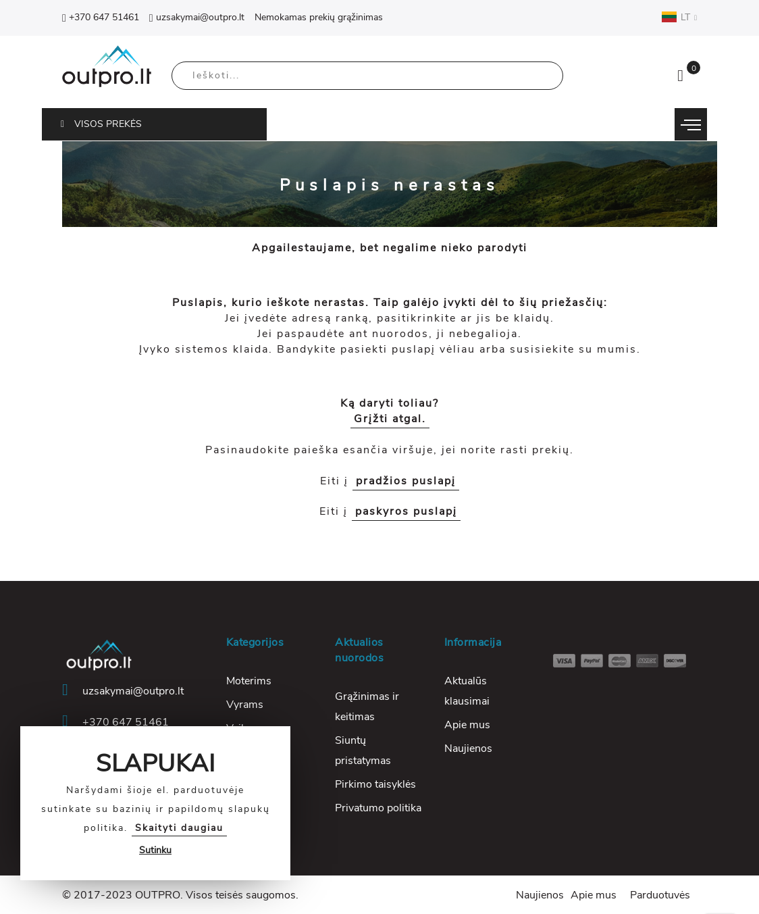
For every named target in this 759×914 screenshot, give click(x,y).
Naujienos (468, 748)
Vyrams (244, 704)
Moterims (248, 681)
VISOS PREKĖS (101, 124)
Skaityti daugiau (179, 827)
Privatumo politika (378, 808)
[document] (155, 803)
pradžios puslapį (406, 481)
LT (679, 17)
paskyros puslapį (406, 511)
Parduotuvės (660, 895)
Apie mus (467, 724)
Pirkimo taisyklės (375, 784)
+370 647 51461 (100, 17)
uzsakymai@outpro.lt (196, 17)
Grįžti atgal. (390, 418)
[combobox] (367, 75)
